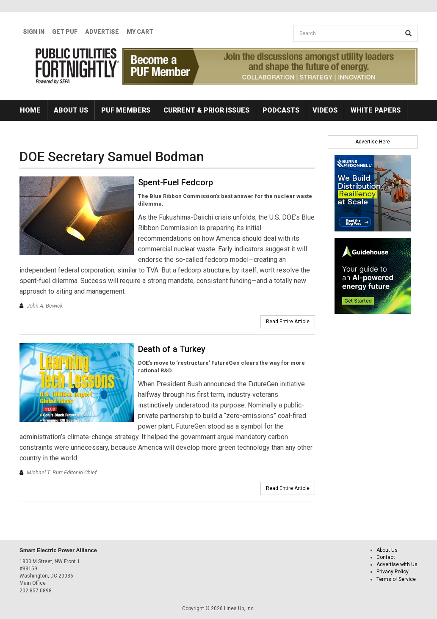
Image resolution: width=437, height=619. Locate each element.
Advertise (102, 31)
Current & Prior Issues (206, 110)
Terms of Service (396, 579)
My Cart (140, 31)
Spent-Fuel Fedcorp (175, 182)
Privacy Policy (392, 572)
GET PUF (64, 31)
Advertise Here (372, 142)
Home (30, 110)
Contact (385, 557)
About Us (71, 110)
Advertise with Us (397, 564)
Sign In (33, 31)
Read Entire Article (288, 322)
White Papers (376, 110)
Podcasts (281, 110)
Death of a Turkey (171, 349)
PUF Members (125, 110)
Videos (325, 110)
